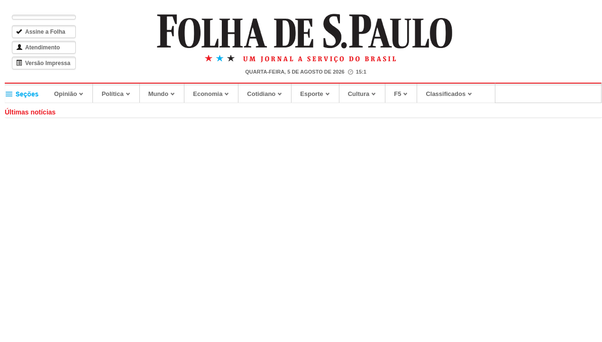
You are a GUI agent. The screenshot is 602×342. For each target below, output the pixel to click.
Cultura (362, 94)
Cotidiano (265, 94)
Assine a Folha (40, 31)
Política (115, 94)
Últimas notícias (30, 112)
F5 (401, 94)
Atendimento (38, 47)
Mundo (162, 94)
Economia (211, 94)
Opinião (69, 94)
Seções (25, 93)
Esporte (315, 94)
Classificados (449, 94)
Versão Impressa (43, 63)
